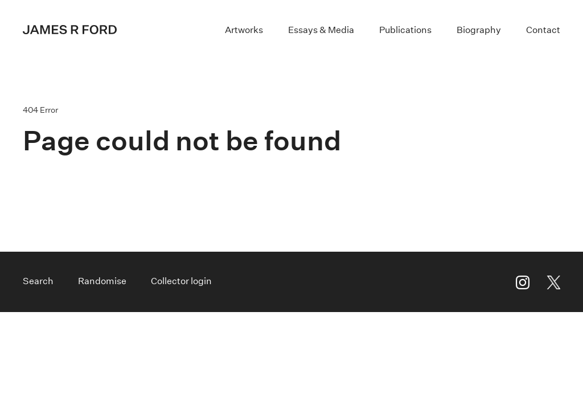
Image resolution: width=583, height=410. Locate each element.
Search (38, 281)
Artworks (244, 29)
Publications (405, 29)
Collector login (181, 281)
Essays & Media (321, 29)
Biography (479, 29)
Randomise (102, 281)
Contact (543, 29)
